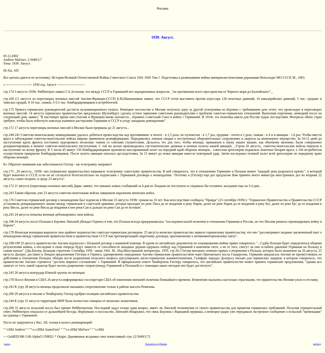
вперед (317, 344)
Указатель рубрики (156, 344)
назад (7, 344)
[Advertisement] (162, 19)
